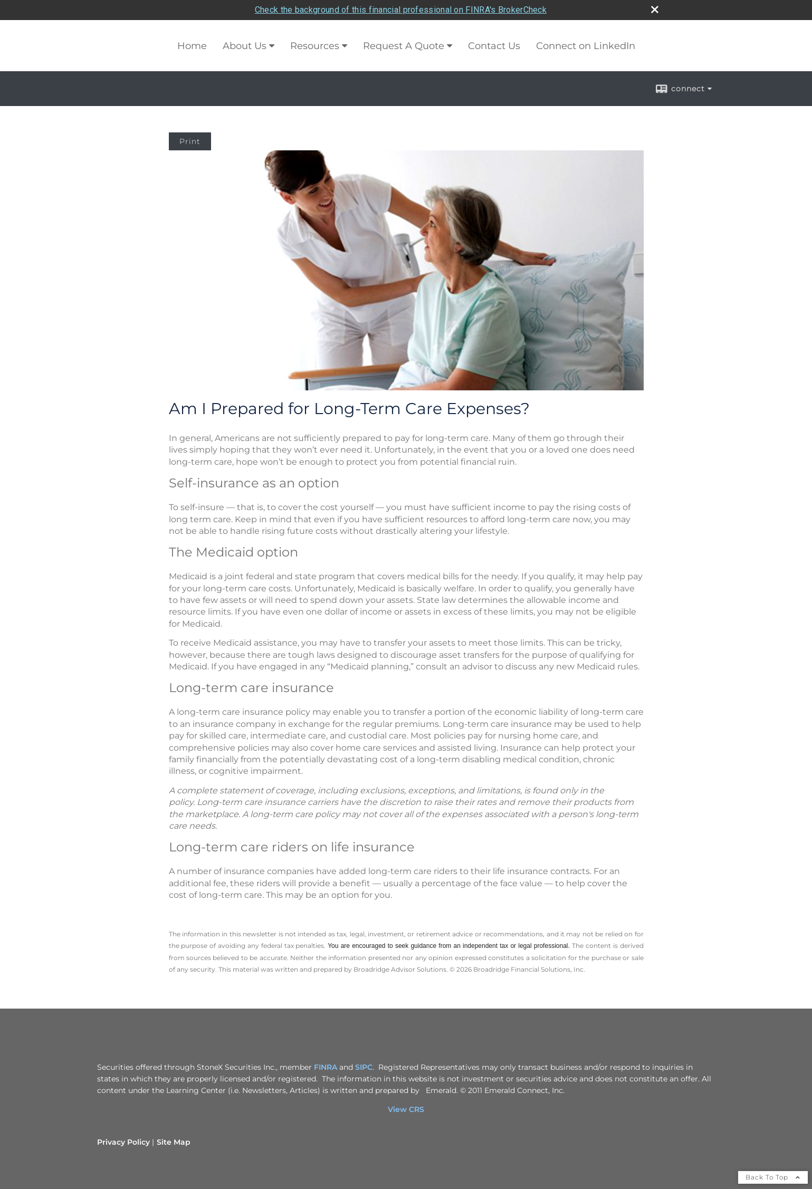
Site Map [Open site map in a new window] (173, 1142)
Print (189, 141)
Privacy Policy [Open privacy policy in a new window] (123, 1142)
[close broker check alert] (655, 9)
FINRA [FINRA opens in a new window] (325, 1067)
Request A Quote (403, 46)
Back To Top (773, 1177)
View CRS (406, 1109)
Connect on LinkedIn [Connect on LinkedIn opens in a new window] (585, 46)
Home (192, 46)
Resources (314, 46)
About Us (244, 46)
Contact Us (494, 46)
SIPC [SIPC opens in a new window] (363, 1067)
